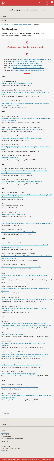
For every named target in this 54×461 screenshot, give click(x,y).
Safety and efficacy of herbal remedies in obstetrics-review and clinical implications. (26, 223)
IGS (10, 24)
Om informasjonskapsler (27, 459)
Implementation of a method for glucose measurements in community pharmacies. (26, 299)
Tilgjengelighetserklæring (47, 459)
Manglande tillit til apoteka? (9, 158)
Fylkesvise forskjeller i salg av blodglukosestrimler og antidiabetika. (21, 182)
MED (6, 24)
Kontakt (3, 21)
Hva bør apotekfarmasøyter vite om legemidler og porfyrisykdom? (21, 138)
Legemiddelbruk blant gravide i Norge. (13, 214)
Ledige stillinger (12, 459)
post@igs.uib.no (5, 433)
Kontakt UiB (4, 459)
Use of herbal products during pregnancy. (14, 334)
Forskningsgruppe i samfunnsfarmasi (27, 9)
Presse (18, 459)
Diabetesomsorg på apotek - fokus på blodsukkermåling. (18, 232)
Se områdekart (5, 452)
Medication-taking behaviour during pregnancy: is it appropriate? (21, 267)
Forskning (4, 16)
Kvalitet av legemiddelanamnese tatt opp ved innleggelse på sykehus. (22, 129)
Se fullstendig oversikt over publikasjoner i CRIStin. (36, 59)
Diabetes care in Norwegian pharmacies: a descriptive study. (19, 387)
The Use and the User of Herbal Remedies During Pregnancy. (19, 374)
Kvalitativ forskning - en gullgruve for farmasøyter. (16, 83)
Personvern (36, 459)
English (41, 2)
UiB (2, 24)
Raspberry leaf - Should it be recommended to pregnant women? (21, 365)
